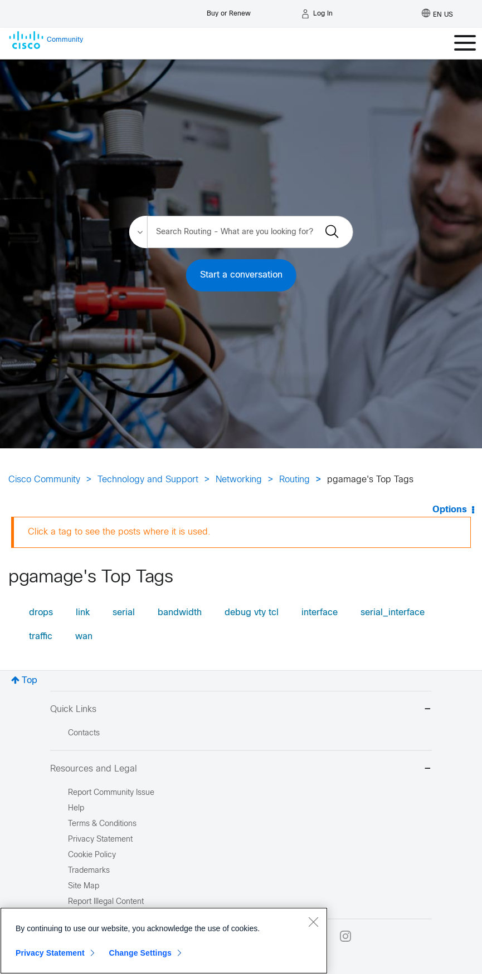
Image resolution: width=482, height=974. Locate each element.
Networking (239, 480)
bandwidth (180, 613)
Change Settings (140, 952)
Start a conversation (241, 275)
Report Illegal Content (106, 902)
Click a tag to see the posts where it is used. (119, 532)
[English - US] (437, 14)
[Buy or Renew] (229, 11)
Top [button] (29, 680)
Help (76, 808)
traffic (40, 636)
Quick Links (241, 710)
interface (319, 613)
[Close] (313, 921)
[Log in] (317, 14)
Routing (294, 480)
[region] (164, 940)
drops (41, 613)
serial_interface (393, 613)
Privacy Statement (50, 952)
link (83, 613)
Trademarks (89, 870)
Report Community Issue (111, 793)
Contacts (84, 733)
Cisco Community (44, 480)
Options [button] (449, 510)
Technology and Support (148, 480)
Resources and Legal (241, 769)
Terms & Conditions (102, 824)
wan (83, 636)
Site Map (83, 886)
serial (124, 613)
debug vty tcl (252, 613)
